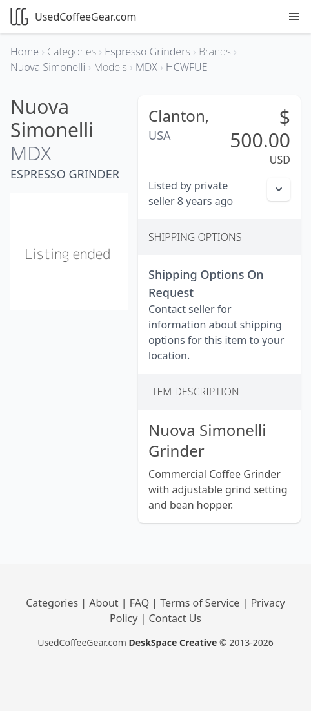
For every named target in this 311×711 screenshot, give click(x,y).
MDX (30, 153)
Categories (53, 603)
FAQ (141, 603)
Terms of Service (201, 603)
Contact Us (175, 618)
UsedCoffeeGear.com (73, 17)
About (105, 603)
